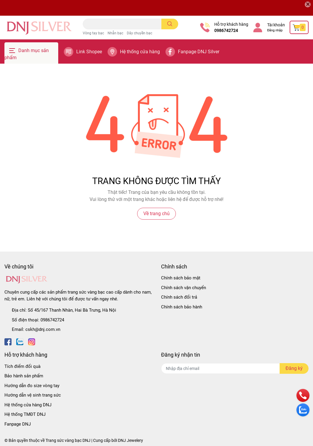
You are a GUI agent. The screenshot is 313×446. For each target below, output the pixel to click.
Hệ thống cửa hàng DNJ (27, 405)
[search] (169, 24)
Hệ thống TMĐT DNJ (25, 414)
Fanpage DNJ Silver (198, 51)
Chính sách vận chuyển (183, 287)
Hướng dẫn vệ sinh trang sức (32, 395)
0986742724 (226, 30)
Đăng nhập (275, 30)
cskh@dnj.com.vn (42, 329)
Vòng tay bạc (93, 33)
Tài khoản (276, 24)
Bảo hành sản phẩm (23, 376)
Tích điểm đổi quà (22, 366)
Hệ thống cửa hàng (140, 51)
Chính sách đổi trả (179, 297)
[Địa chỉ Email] (235, 368)
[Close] (308, 4)
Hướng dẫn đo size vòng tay (31, 385)
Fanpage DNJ (17, 424)
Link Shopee (89, 51)
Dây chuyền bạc (139, 33)
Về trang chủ (156, 213)
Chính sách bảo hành (181, 307)
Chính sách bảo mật (180, 278)
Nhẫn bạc (115, 33)
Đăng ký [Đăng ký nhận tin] (294, 368)
